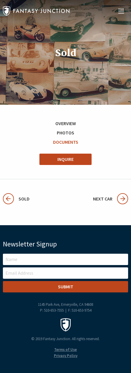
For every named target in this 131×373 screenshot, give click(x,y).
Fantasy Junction (36, 10)
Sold (16, 198)
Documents (65, 142)
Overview (65, 123)
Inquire (65, 159)
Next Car (110, 198)
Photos (65, 133)
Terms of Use (65, 349)
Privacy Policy (65, 355)
